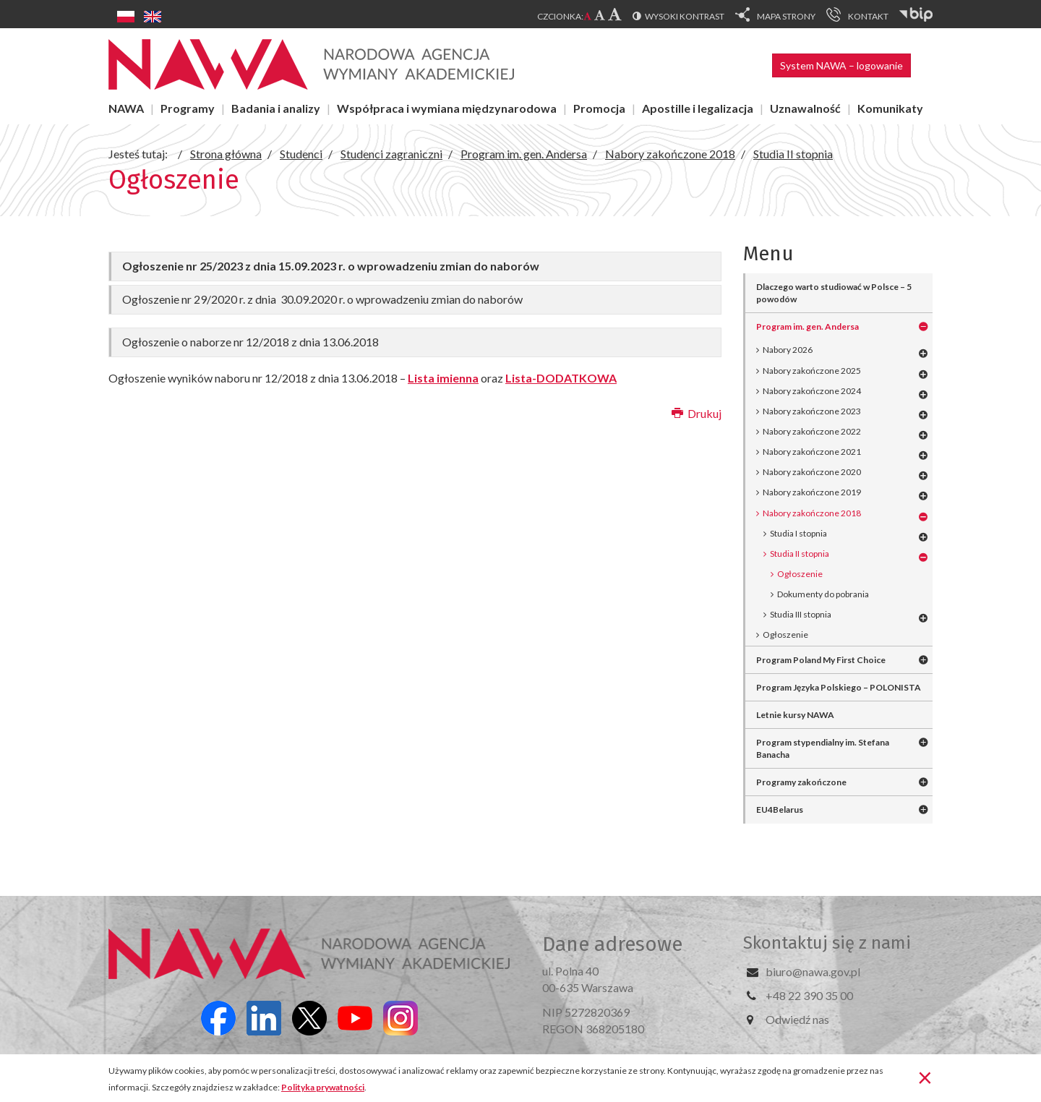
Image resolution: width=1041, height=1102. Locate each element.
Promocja (599, 108)
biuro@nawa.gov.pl (813, 971)
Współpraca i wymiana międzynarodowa (447, 108)
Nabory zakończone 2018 (812, 513)
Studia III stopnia (800, 614)
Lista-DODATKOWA (561, 378)
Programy (187, 108)
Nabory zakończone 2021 (812, 451)
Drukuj (696, 413)
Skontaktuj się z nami (827, 943)
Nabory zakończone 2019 (812, 492)
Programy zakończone (801, 782)
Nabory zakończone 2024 (812, 390)
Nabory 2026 (788, 349)
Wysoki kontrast (684, 16)
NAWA (126, 108)
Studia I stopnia (798, 533)
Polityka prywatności (322, 1087)
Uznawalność (805, 108)
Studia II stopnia (799, 553)
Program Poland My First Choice (821, 659)
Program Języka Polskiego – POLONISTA (838, 687)
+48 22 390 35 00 (809, 995)
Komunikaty (890, 108)
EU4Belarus (779, 809)
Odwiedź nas (797, 1019)
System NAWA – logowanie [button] (841, 65)
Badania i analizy (275, 108)
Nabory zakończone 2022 (812, 431)
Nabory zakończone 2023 (812, 411)
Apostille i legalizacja (697, 108)
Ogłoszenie (785, 634)
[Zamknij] (925, 1077)
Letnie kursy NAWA (795, 714)
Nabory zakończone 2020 (812, 471)
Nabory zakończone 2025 (812, 370)
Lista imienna (443, 378)
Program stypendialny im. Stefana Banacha (822, 748)
